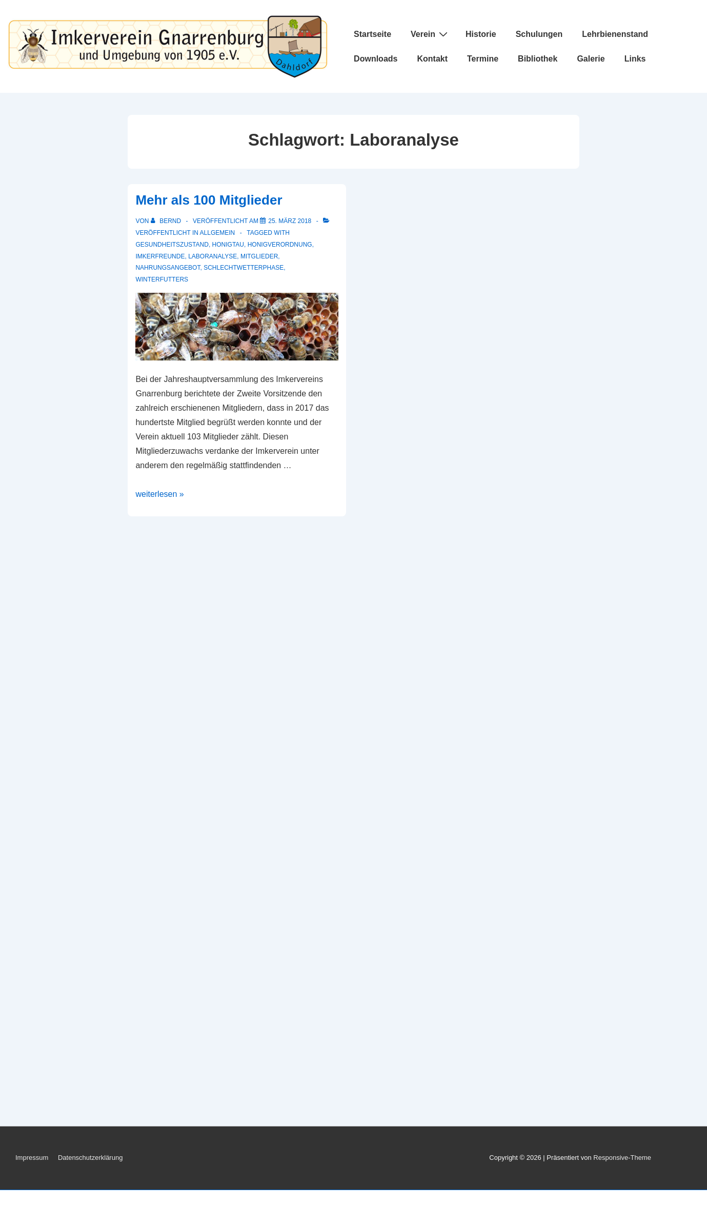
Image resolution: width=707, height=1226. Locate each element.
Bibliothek (537, 58)
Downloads (375, 58)
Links (635, 58)
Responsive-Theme (622, 1157)
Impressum (31, 1157)
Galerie (590, 58)
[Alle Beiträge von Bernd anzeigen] (167, 221)
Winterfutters (161, 279)
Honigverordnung (280, 244)
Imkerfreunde (160, 256)
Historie (481, 34)
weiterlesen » (159, 494)
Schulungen (539, 34)
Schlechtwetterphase (244, 267)
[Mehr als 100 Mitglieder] (289, 221)
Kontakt (432, 58)
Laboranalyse (212, 256)
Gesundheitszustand (171, 244)
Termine (482, 58)
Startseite (372, 34)
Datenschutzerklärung (90, 1157)
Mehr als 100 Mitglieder (208, 200)
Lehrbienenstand (615, 34)
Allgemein (217, 232)
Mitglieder (259, 256)
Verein (430, 34)
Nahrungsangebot (167, 267)
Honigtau (228, 244)
